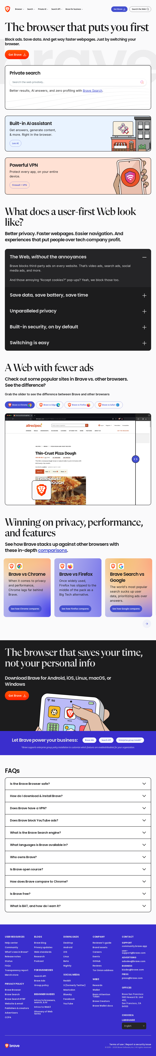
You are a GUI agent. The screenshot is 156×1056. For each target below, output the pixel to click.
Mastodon (69, 989)
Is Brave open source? (78, 869)
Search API (106, 740)
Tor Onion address (103, 970)
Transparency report (16, 970)
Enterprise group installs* (130, 740)
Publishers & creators (17, 1008)
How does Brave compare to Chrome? (78, 881)
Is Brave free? (78, 894)
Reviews (97, 965)
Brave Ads (89, 740)
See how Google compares (126, 608)
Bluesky (67, 994)
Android (67, 947)
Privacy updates (43, 947)
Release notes (13, 956)
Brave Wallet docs (103, 1005)
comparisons (52, 550)
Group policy (41, 985)
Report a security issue (138, 1044)
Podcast (39, 961)
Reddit (67, 980)
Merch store (11, 974)
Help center (11, 942)
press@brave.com (132, 978)
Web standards (42, 951)
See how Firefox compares (75, 608)
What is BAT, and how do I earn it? (78, 906)
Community (11, 947)
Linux (66, 956)
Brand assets (100, 947)
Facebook (69, 999)
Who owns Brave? (78, 857)
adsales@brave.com (134, 961)
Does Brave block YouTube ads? (78, 820)
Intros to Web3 (42, 1006)
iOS (65, 951)
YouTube (68, 1003)
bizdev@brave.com (133, 969)
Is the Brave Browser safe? (78, 784)
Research (39, 956)
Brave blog (40, 942)
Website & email (14, 1003)
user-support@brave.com (133, 951)
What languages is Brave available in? (78, 845)
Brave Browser (13, 989)
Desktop (68, 942)
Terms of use (116, 1044)
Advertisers (11, 1012)
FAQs (8, 965)
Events (96, 956)
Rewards (97, 985)
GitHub (97, 961)
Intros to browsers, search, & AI (44, 1001)
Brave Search (12, 994)
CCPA (8, 1017)
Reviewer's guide (102, 942)
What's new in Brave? (16, 951)
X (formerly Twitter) (74, 985)
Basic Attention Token (101, 995)
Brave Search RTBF (15, 999)
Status (8, 961)
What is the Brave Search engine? (78, 832)
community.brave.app (134, 946)
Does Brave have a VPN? (78, 808)
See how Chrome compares (25, 608)
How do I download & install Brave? (78, 796)
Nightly (67, 965)
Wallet (96, 989)
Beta (66, 961)
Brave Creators (101, 1001)
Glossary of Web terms (43, 1012)
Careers (97, 951)
